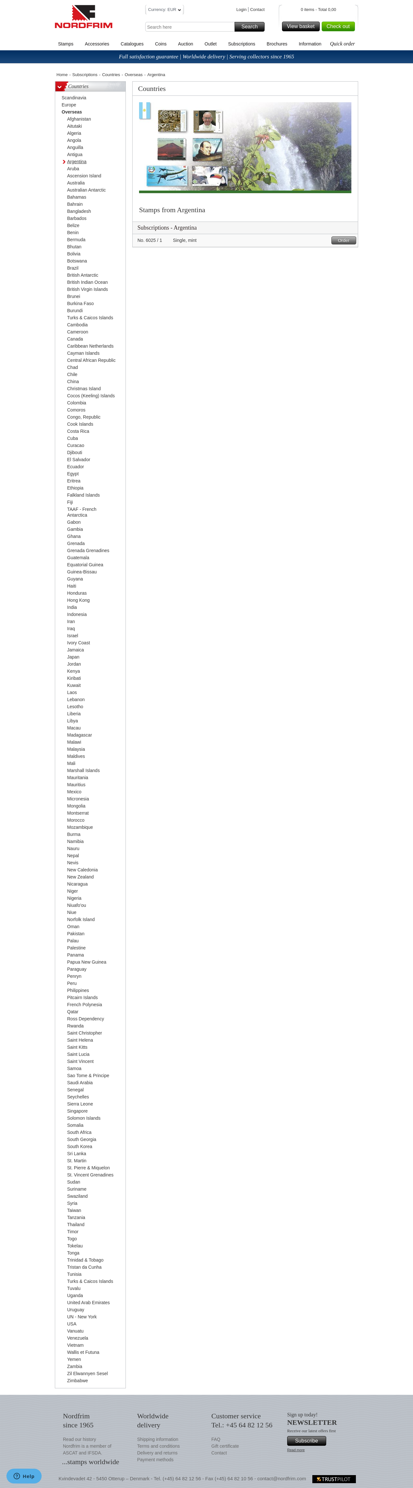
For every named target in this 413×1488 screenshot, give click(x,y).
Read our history (79, 1439)
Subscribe (309, 1441)
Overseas (134, 74)
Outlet (211, 43)
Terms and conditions (158, 1446)
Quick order (342, 43)
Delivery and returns (157, 1452)
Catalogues (132, 43)
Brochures (277, 43)
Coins (160, 43)
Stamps (65, 43)
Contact (257, 9)
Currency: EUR (164, 10)
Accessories (97, 43)
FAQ (215, 1439)
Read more (296, 1450)
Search (252, 27)
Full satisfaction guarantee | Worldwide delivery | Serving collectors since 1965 (206, 57)
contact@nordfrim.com (281, 1478)
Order (346, 240)
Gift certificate (225, 1446)
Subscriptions (241, 43)
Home (62, 74)
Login (241, 9)
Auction (185, 43)
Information (310, 43)
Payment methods (155, 1459)
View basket (302, 26)
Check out (340, 26)
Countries (111, 74)
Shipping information (157, 1439)
